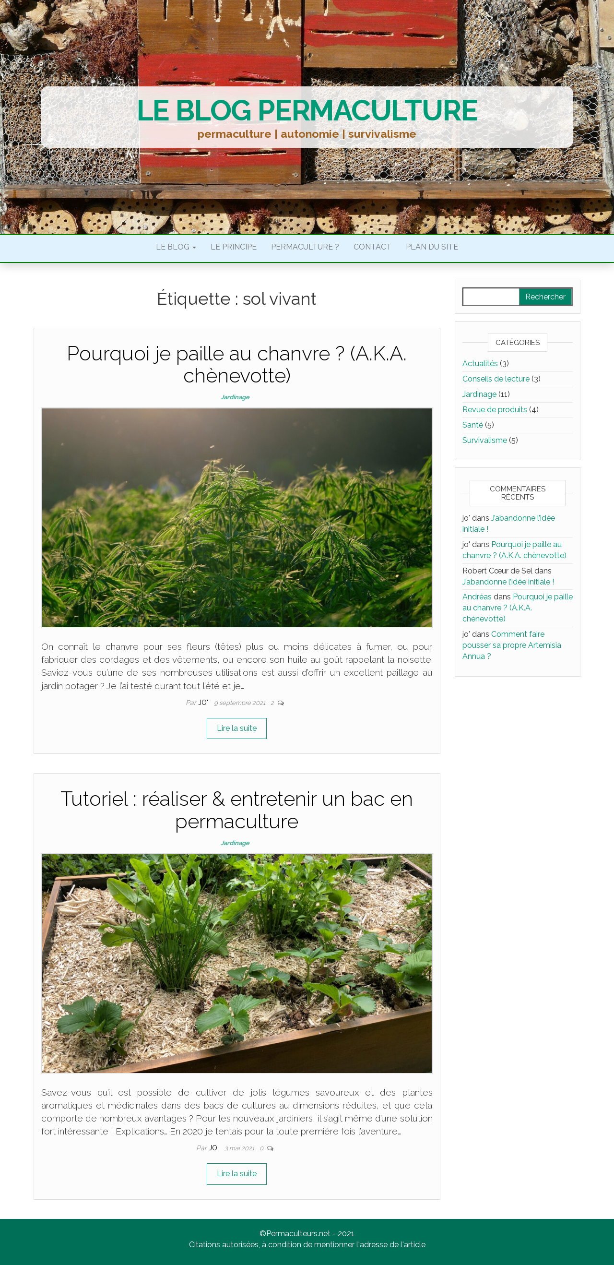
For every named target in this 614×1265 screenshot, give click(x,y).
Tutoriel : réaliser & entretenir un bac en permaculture (236, 810)
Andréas (477, 596)
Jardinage (235, 397)
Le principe (234, 246)
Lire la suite (237, 728)
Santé (472, 425)
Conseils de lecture (496, 378)
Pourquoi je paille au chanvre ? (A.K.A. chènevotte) (237, 364)
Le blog (176, 246)
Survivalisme (484, 440)
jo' (204, 702)
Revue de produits (494, 409)
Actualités (480, 363)
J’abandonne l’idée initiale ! (508, 581)
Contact (372, 246)
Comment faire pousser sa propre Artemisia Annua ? (511, 645)
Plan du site (432, 246)
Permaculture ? (305, 246)
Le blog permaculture (307, 110)
